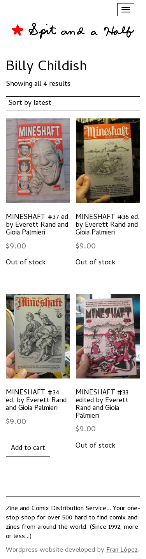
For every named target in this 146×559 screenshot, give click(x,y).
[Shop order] (73, 103)
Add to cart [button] (28, 448)
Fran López (122, 550)
